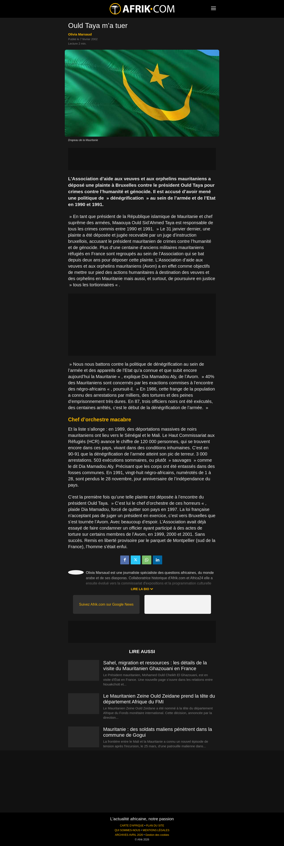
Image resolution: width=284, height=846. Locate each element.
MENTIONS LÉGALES (156, 830)
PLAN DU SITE (155, 825)
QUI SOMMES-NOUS (127, 830)
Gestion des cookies (157, 834)
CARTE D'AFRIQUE (132, 825)
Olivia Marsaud (80, 34)
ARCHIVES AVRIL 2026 (129, 834)
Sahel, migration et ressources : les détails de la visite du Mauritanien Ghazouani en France (155, 665)
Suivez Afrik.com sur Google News (106, 604)
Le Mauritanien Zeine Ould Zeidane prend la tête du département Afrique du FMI (159, 699)
